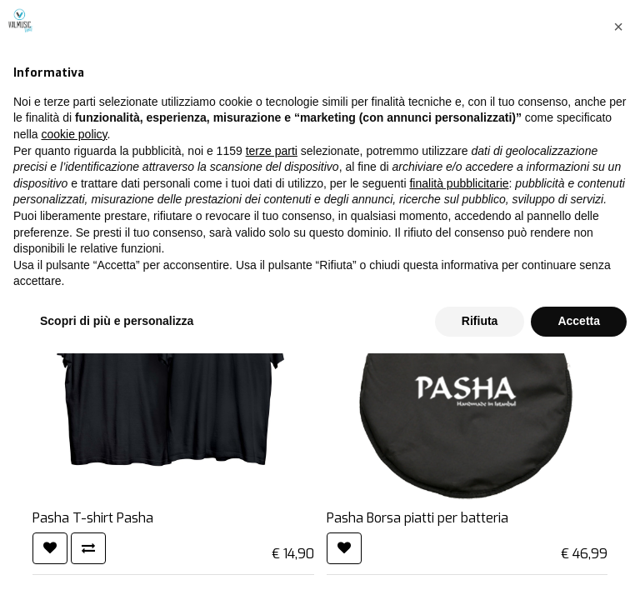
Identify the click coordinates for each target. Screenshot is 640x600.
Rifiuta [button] (480, 567)
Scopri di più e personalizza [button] (116, 567)
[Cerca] (543, 131)
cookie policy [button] (74, 381)
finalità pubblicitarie (458, 430)
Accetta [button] (579, 567)
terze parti (272, 397)
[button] (618, 273)
